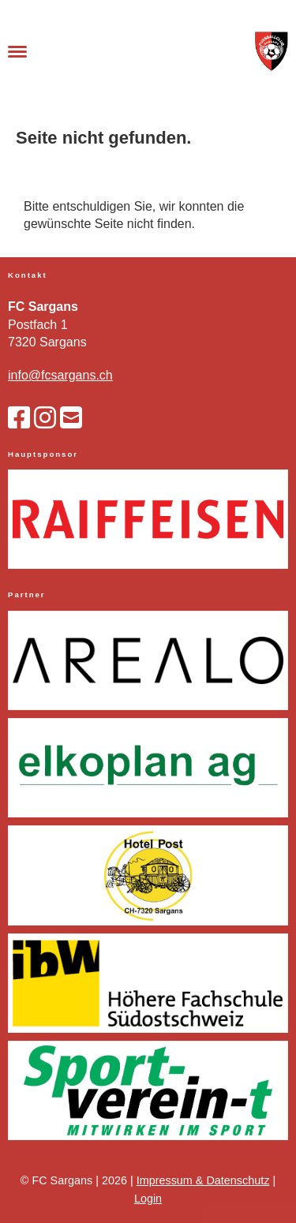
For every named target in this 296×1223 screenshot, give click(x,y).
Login (148, 1198)
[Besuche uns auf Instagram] (45, 418)
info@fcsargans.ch (60, 375)
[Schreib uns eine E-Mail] (71, 418)
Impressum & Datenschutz (203, 1180)
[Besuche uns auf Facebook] (19, 418)
